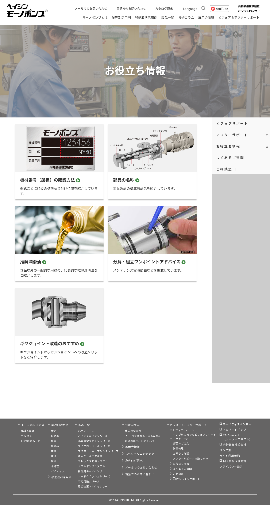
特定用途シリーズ (88, 481)
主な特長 (26, 436)
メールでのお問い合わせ (91, 8)
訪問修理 (178, 448)
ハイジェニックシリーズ (93, 436)
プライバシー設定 (231, 467)
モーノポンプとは (95, 17)
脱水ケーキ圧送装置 (90, 456)
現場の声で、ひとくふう (140, 441)
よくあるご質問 (230, 157)
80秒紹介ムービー (32, 441)
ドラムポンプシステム (91, 466)
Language (190, 8)
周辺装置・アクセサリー (93, 486)
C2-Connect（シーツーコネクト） (237, 437)
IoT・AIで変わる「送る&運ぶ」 (144, 436)
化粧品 (55, 446)
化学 (54, 441)
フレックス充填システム (93, 461)
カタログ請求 (164, 8)
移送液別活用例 (146, 17)
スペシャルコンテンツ (139, 454)
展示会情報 (206, 17)
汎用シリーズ (86, 430)
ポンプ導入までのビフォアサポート (194, 434)
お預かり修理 (181, 453)
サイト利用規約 (230, 456)
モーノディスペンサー (237, 424)
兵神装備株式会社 (234, 445)
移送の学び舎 (133, 430)
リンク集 (225, 450)
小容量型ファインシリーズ (94, 441)
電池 (54, 456)
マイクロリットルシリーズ (94, 446)
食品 (54, 430)
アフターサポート (232, 134)
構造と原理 (28, 430)
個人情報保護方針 (234, 461)
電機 (54, 451)
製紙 (54, 461)
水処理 (55, 466)
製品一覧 (167, 17)
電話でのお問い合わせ (131, 8)
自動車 (55, 436)
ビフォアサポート (232, 123)
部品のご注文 (181, 443)
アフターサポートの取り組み (190, 458)
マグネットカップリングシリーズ (98, 451)
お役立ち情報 (228, 146)
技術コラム (186, 17)
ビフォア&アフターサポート (188, 425)
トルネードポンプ (234, 430)
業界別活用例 (121, 17)
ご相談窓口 (226, 168)
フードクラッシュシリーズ (94, 476)
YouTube (222, 8)
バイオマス (58, 471)
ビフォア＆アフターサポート (238, 17)
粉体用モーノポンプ (90, 471)
